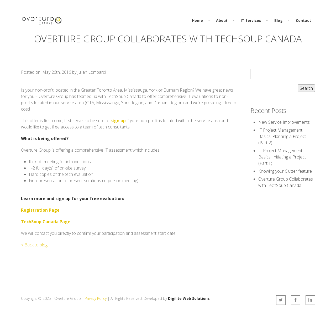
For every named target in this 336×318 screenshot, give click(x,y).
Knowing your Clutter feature (285, 171)
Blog (278, 20)
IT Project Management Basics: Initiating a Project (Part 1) (282, 157)
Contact (303, 20)
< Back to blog (34, 245)
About (222, 20)
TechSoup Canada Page (45, 222)
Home (197, 20)
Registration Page (40, 210)
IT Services (251, 20)
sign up (118, 120)
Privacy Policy (96, 298)
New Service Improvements (284, 122)
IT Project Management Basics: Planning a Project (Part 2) (282, 136)
